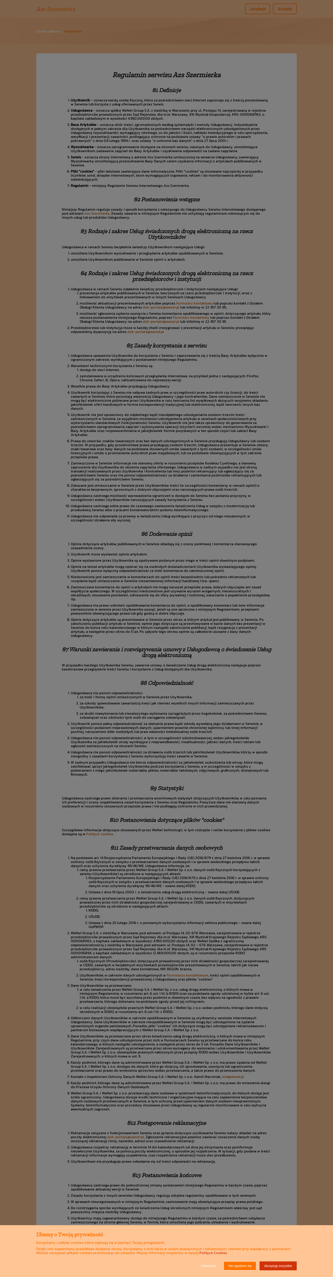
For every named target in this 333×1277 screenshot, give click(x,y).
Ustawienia (208, 1266)
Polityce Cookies (213, 1252)
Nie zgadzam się (240, 1266)
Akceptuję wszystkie (278, 1266)
